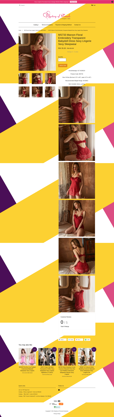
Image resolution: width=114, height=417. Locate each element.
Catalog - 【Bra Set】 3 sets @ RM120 (28, 394)
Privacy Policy (57, 413)
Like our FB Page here (24, 389)
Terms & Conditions (47, 24)
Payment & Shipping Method (63, 24)
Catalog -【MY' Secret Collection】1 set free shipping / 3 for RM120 (35, 396)
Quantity (60, 57)
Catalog (36, 24)
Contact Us (77, 24)
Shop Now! (73, 1)
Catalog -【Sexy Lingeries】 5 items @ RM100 (30, 392)
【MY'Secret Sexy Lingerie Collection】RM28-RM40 (35, 30)
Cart (94, 5)
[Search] (23, 5)
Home (20, 30)
